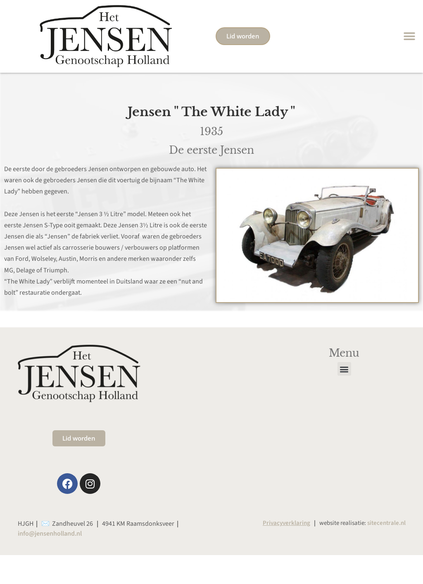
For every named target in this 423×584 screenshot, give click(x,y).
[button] (409, 36)
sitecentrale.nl (386, 523)
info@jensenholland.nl (50, 533)
